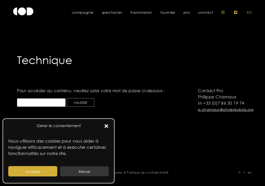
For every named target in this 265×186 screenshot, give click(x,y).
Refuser (84, 171)
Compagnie (83, 12)
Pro (186, 12)
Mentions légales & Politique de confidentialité (133, 172)
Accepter (33, 171)
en (249, 12)
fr (239, 172)
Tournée (167, 12)
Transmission (141, 12)
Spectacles (112, 12)
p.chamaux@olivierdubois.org (225, 109)
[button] (106, 125)
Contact (205, 12)
